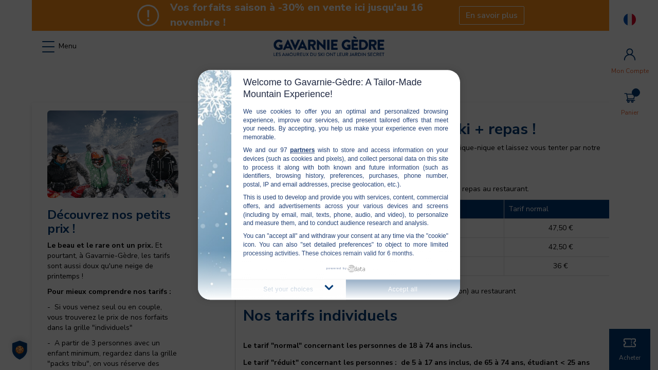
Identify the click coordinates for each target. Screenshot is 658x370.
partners (302, 150)
